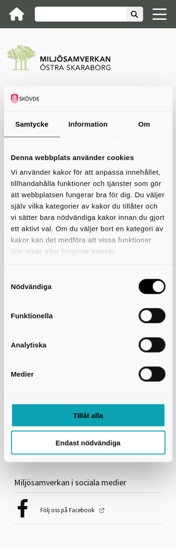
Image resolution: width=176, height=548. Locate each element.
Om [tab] (144, 124)
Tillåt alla (88, 415)
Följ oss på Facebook (68, 510)
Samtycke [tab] (31, 124)
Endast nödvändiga (87, 443)
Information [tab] (88, 124)
